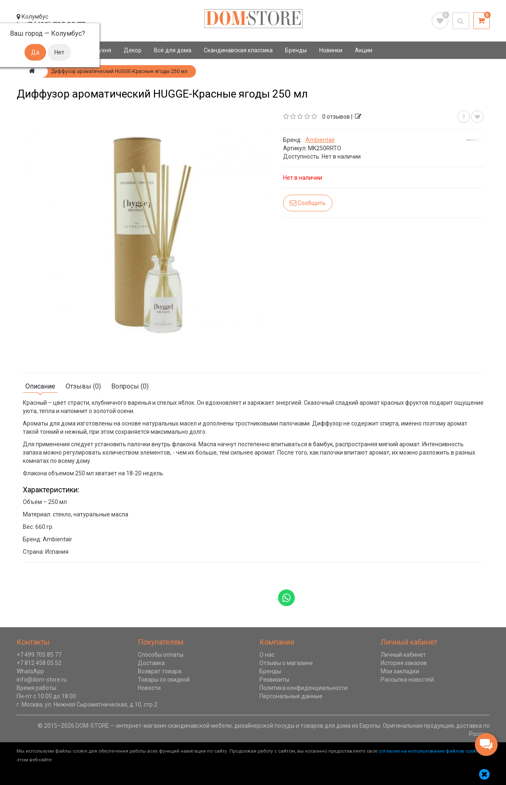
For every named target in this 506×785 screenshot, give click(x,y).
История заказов (404, 663)
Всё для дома (172, 50)
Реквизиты (274, 679)
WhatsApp (30, 671)
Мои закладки (400, 671)
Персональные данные (291, 696)
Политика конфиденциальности (303, 688)
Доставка (151, 663)
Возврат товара (159, 671)
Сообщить (308, 202)
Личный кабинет (403, 654)
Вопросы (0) (130, 386)
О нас (266, 654)
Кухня (103, 50)
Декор (133, 50)
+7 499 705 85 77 (39, 654)
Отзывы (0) (83, 386)
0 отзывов (336, 116)
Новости (149, 688)
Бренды (296, 50)
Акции (363, 50)
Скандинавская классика (238, 50)
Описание (40, 386)
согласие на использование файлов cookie (429, 751)
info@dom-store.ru (42, 679)
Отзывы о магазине (286, 663)
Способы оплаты (160, 654)
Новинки (330, 50)
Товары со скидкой (164, 679)
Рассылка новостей (407, 679)
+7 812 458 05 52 (39, 663)
